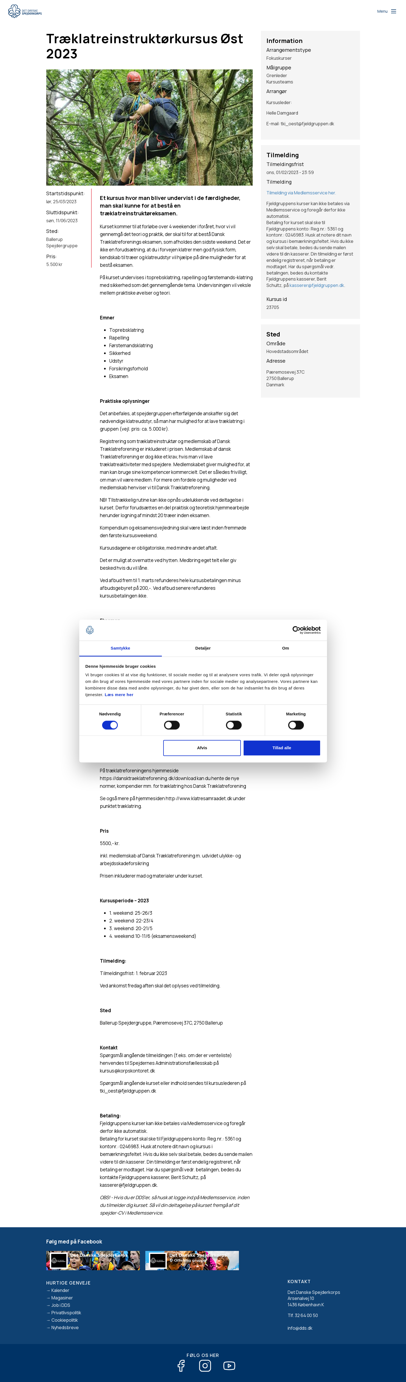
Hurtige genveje (68, 1283)
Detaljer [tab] (203, 648)
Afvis (202, 748)
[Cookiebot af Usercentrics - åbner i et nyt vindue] (297, 630)
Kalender (60, 1290)
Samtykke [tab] (120, 648)
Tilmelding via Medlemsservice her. (301, 193)
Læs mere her (119, 695)
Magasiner (62, 1298)
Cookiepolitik (64, 1320)
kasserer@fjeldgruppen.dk (317, 285)
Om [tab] (285, 648)
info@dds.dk (300, 1328)
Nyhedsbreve (65, 1327)
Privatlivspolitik (66, 1313)
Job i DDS (60, 1305)
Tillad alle (282, 748)
